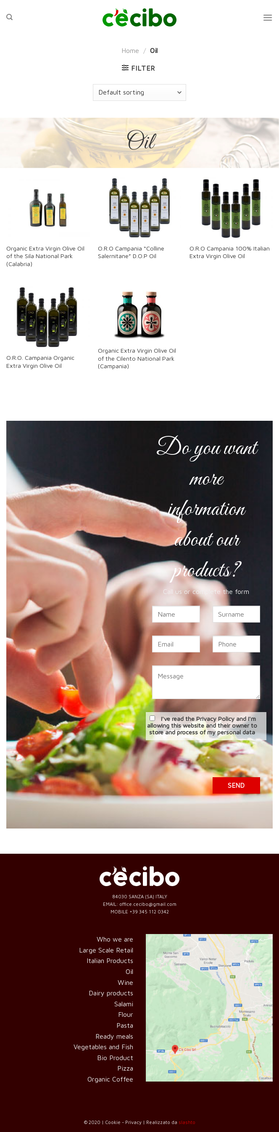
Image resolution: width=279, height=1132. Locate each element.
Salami (123, 1004)
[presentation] (210, 760)
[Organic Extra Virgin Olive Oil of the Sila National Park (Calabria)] (47, 208)
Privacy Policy (215, 718)
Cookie (113, 1122)
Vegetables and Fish (103, 1046)
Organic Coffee (110, 1079)
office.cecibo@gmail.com (147, 904)
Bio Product (115, 1057)
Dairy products (111, 993)
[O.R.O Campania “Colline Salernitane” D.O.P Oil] (139, 208)
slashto (187, 1122)
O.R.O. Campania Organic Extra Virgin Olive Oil (40, 361)
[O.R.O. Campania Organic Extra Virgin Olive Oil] (47, 317)
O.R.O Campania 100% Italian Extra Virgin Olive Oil (230, 252)
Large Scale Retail (106, 950)
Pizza (125, 1068)
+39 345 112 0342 (149, 911)
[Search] (9, 17)
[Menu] (268, 17)
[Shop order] (139, 92)
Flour (125, 1014)
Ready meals (114, 1036)
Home (130, 50)
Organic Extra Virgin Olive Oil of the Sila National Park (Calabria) (45, 256)
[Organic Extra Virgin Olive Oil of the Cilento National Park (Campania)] (139, 313)
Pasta (124, 1025)
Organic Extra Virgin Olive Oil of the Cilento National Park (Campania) (137, 358)
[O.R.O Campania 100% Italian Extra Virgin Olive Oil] (231, 208)
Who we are (115, 939)
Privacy (133, 1122)
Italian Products (110, 960)
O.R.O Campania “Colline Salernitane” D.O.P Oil (131, 252)
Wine (125, 982)
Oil (129, 971)
